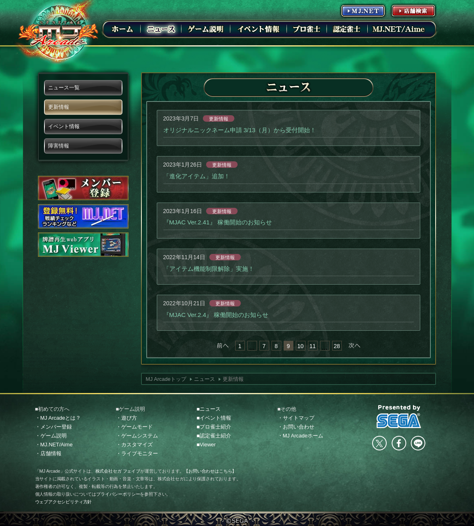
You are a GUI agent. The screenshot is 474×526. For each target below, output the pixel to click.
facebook (399, 443)
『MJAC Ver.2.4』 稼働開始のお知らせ (216, 314)
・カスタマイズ (134, 445)
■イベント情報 (214, 418)
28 (337, 346)
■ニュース (209, 409)
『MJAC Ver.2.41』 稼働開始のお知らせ (217, 222)
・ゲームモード (134, 427)
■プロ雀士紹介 (214, 427)
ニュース (204, 379)
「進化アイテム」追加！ (196, 176)
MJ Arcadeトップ (166, 379)
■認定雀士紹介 (214, 436)
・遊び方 (126, 418)
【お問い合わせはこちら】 (210, 471)
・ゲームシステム (137, 436)
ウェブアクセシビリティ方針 (63, 501)
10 (300, 346)
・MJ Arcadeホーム (300, 436)
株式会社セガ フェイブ (117, 471)
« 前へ (223, 346)
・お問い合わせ (296, 427)
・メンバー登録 (53, 427)
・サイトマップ (296, 418)
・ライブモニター (137, 453)
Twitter (379, 443)
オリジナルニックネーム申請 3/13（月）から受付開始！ (239, 130)
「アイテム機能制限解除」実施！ (208, 268)
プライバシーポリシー (118, 494)
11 (313, 346)
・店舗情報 (48, 453)
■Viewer (206, 445)
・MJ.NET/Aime (54, 445)
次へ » (354, 346)
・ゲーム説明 (51, 436)
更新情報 (218, 119)
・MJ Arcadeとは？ (58, 418)
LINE (418, 443)
